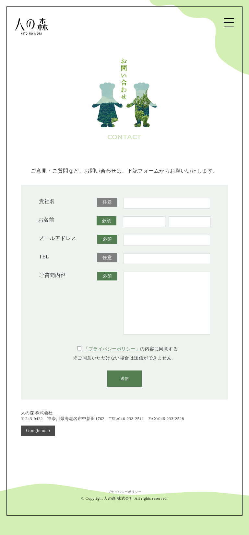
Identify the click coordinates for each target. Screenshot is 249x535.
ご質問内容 (52, 275)
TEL (44, 256)
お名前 (46, 219)
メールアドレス (58, 238)
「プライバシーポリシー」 (112, 361)
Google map (38, 443)
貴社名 (47, 201)
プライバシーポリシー (125, 505)
